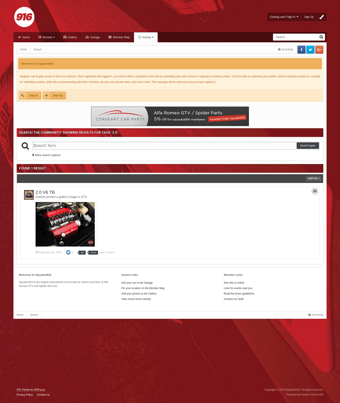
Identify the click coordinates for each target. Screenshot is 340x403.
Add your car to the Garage (137, 282)
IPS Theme (23, 389)
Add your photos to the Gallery (138, 293)
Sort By (313, 178)
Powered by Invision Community (304, 394)
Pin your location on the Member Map (142, 288)
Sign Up (309, 16)
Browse (48, 37)
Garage (95, 37)
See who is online (234, 282)
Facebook (302, 50)
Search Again (307, 145)
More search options (46, 155)
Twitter (310, 50)
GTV (84, 197)
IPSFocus (39, 389)
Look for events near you (238, 288)
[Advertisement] (170, 353)
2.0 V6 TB (45, 192)
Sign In (33, 95)
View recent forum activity (136, 299)
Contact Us (43, 394)
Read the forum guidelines (239, 293)
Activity (148, 37)
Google (319, 50)
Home (25, 37)
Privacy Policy (25, 394)
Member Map (120, 37)
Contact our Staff (233, 299)
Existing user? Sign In (284, 16)
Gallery (72, 37)
